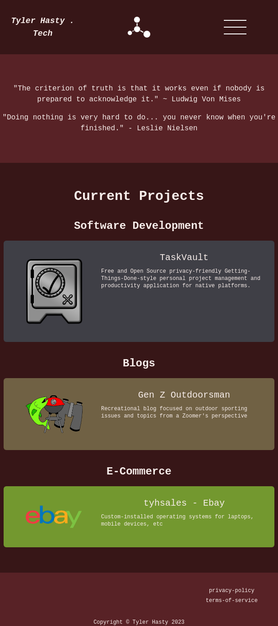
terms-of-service (232, 601)
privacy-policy (232, 591)
